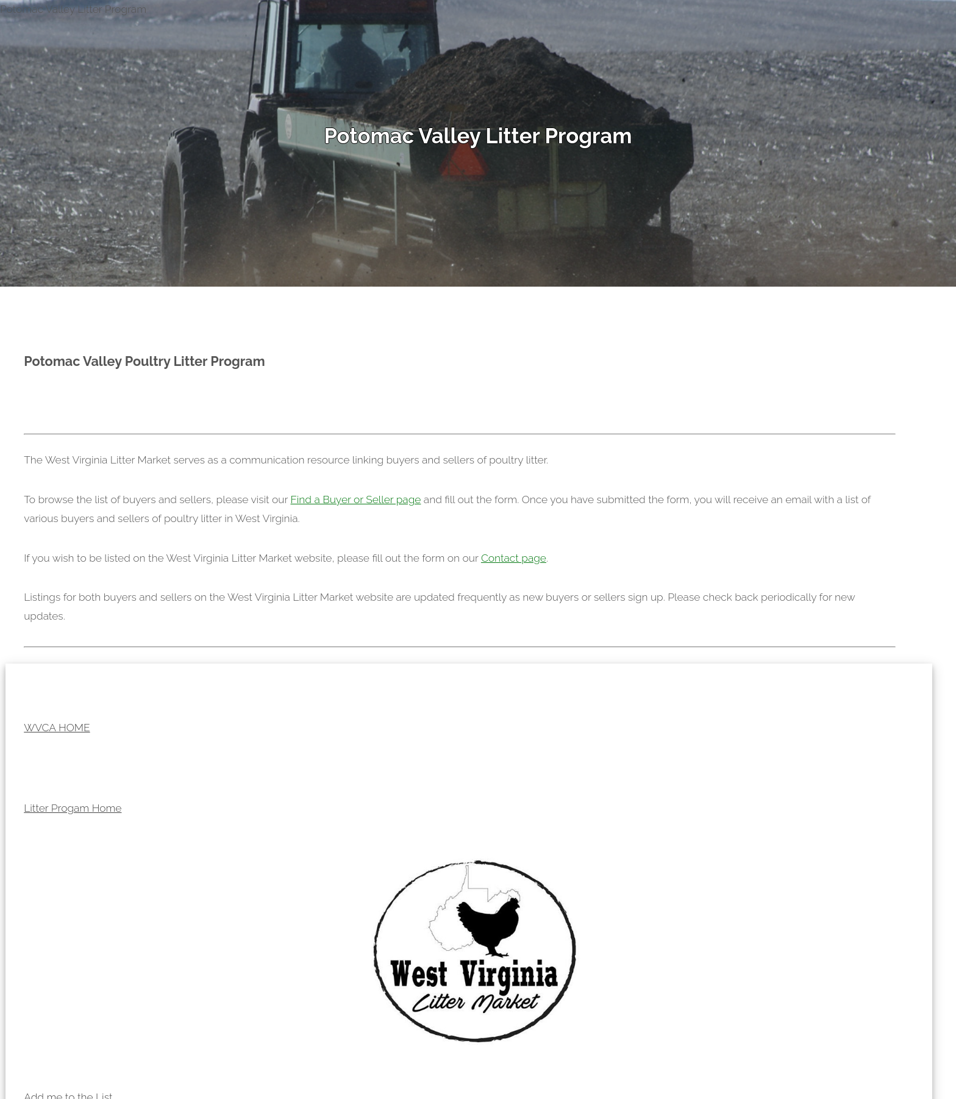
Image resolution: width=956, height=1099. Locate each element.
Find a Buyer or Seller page (355, 499)
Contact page (513, 558)
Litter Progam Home (72, 808)
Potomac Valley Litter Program (478, 135)
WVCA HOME (57, 727)
